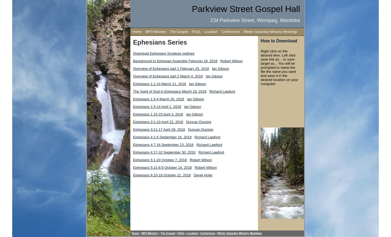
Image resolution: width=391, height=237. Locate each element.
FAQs (196, 32)
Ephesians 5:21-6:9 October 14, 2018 (162, 168)
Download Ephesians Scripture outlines (163, 53)
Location (211, 32)
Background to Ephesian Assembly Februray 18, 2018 (175, 61)
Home (137, 32)
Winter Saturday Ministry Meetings (270, 32)
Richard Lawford (222, 91)
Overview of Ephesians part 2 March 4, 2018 (168, 76)
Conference (231, 32)
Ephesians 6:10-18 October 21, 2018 (162, 175)
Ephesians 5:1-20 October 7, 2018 (160, 160)
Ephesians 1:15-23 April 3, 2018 (158, 114)
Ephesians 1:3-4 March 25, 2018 (158, 99)
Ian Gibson (220, 69)
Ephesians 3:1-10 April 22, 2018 (158, 122)
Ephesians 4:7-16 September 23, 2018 (163, 145)
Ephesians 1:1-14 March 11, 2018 (159, 84)
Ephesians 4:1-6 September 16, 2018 (162, 137)
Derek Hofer (203, 175)
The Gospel (179, 32)
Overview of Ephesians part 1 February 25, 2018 (171, 69)
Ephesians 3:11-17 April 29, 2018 (159, 129)
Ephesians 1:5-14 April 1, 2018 (157, 107)
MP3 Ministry (156, 32)
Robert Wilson (231, 61)
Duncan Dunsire (198, 122)
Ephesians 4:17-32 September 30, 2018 (164, 152)
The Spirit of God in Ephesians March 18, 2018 (169, 91)
